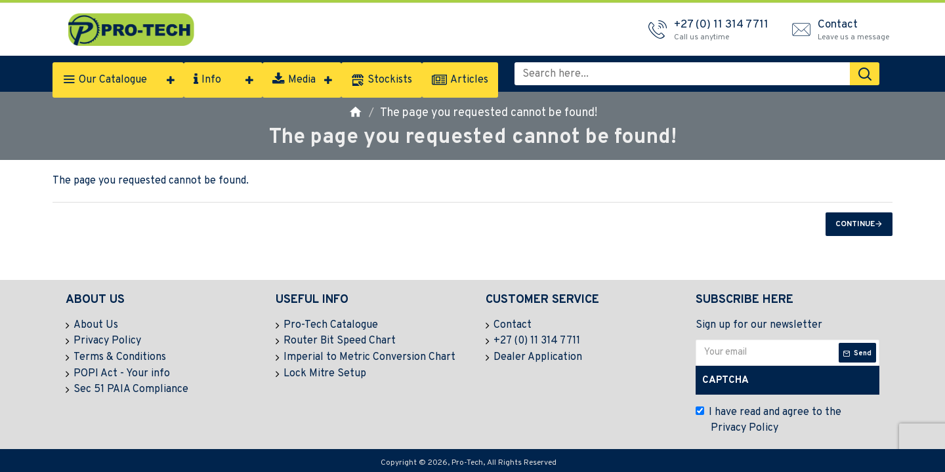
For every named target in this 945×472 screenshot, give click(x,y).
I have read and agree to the (768, 421)
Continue (855, 224)
